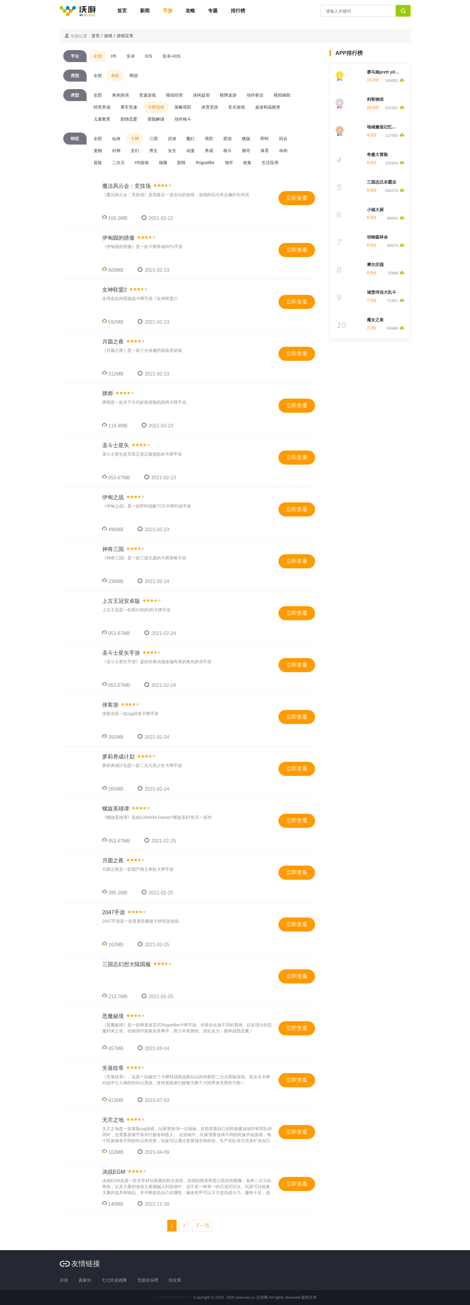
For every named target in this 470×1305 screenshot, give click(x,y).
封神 (116, 150)
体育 (264, 150)
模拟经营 (174, 95)
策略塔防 (182, 107)
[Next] (202, 1226)
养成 (209, 150)
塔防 (209, 138)
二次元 (118, 162)
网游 (133, 75)
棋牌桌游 (228, 95)
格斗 (227, 150)
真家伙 (85, 1280)
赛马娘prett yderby (385, 72)
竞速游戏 (147, 95)
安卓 (130, 56)
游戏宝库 (125, 35)
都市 (246, 150)
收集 (247, 162)
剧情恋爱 (128, 119)
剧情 (181, 162)
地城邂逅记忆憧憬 (383, 126)
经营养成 (102, 107)
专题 (213, 10)
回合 (283, 138)
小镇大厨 (375, 209)
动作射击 (255, 95)
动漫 (190, 150)
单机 (115, 75)
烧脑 (163, 162)
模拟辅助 (282, 95)
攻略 (190, 10)
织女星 (175, 1280)
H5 (113, 56)
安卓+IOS (171, 56)
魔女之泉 (375, 319)
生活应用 (270, 162)
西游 (227, 138)
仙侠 (116, 138)
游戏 (108, 35)
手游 (167, 10)
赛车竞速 (128, 107)
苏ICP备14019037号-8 (172, 1297)
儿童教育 (102, 119)
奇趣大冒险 (377, 154)
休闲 (283, 150)
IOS (148, 56)
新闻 (145, 10)
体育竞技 (209, 107)
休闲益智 (201, 95)
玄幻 (135, 150)
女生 (172, 150)
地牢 (229, 162)
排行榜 (238, 10)
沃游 (64, 1280)
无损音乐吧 (147, 1280)
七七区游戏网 (114, 1280)
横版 (246, 138)
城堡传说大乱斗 (381, 292)
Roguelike (205, 162)
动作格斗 (182, 119)
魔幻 (190, 138)
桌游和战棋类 (267, 107)
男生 (153, 150)
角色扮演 (120, 95)
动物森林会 (377, 237)
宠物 (98, 150)
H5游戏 (142, 162)
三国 (153, 138)
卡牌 (135, 138)
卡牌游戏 (155, 107)
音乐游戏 (236, 107)
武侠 (172, 138)
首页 (122, 10)
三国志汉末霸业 (381, 182)
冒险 (98, 162)
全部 (98, 56)
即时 (264, 138)
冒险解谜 (155, 119)
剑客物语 (375, 99)
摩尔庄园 (375, 264)
